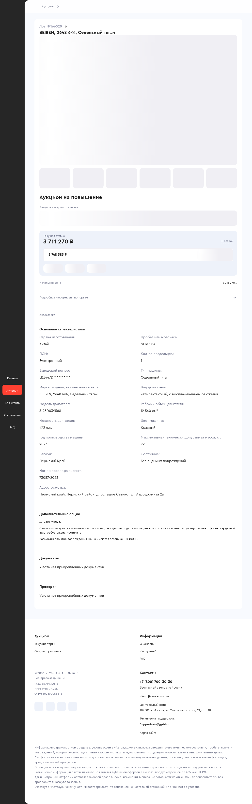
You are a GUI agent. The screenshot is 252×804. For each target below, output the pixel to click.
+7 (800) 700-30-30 (156, 682)
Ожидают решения (47, 651)
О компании (148, 643)
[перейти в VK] (38, 706)
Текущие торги (44, 643)
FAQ (142, 658)
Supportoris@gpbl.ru (154, 724)
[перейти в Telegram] (50, 706)
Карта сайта (148, 732)
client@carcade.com (154, 696)
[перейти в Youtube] (61, 706)
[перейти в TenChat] (72, 706)
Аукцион (48, 6)
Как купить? (148, 651)
